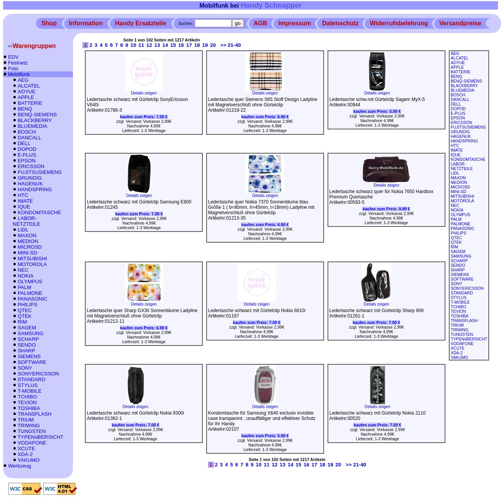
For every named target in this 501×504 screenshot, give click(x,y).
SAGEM (27, 327)
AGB (261, 23)
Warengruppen (34, 46)
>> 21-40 (230, 45)
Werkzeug (19, 466)
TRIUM (26, 420)
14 (165, 45)
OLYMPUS (30, 281)
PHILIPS (27, 304)
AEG (23, 80)
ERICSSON (31, 166)
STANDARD (31, 379)
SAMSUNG (30, 333)
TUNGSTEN (32, 431)
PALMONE (30, 293)
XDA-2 (25, 454)
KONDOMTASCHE (39, 212)
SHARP (26, 351)
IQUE (24, 207)
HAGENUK (30, 184)
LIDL (23, 230)
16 (181, 45)
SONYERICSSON (38, 374)
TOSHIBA (29, 408)
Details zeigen (144, 91)
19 (205, 45)
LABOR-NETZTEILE (26, 221)
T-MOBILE (29, 391)
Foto (13, 68)
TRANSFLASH (34, 414)
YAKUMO (29, 460)
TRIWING (29, 425)
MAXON (27, 235)
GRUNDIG (30, 178)
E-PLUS (27, 155)
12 (149, 45)
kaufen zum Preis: (144, 116)
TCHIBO (27, 397)
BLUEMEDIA (32, 126)
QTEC (25, 310)
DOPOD (27, 149)
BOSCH (27, 132)
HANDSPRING (35, 189)
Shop (49, 23)
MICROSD (30, 247)
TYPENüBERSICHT (40, 437)
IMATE (25, 201)
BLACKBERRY (35, 120)
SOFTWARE (32, 362)
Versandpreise (460, 23)
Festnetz (18, 63)
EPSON (27, 161)
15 (173, 45)
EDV (13, 57)
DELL (24, 143)
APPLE (26, 97)
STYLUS (28, 385)
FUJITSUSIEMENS (40, 172)
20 (213, 45)
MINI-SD (27, 253)
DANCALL (29, 137)
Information (86, 23)
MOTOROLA (32, 264)
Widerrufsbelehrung (399, 23)
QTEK (24, 316)
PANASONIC (33, 299)
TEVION (27, 402)
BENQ (25, 109)
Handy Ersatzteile (140, 23)
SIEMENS (29, 356)
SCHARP (28, 339)
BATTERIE (30, 103)
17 (189, 45)
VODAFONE (32, 443)
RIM (22, 322)
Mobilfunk (19, 74)
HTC (23, 195)
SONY (25, 368)
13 (157, 45)
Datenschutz (340, 23)
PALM (24, 287)
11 (141, 45)
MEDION (28, 241)
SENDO (27, 345)
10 (133, 45)
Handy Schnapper (271, 5)
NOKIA (25, 276)
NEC (23, 270)
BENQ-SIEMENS (37, 114)
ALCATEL (29, 86)
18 (197, 45)
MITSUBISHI (32, 258)
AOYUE (27, 91)
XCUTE (26, 448)
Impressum (294, 23)
